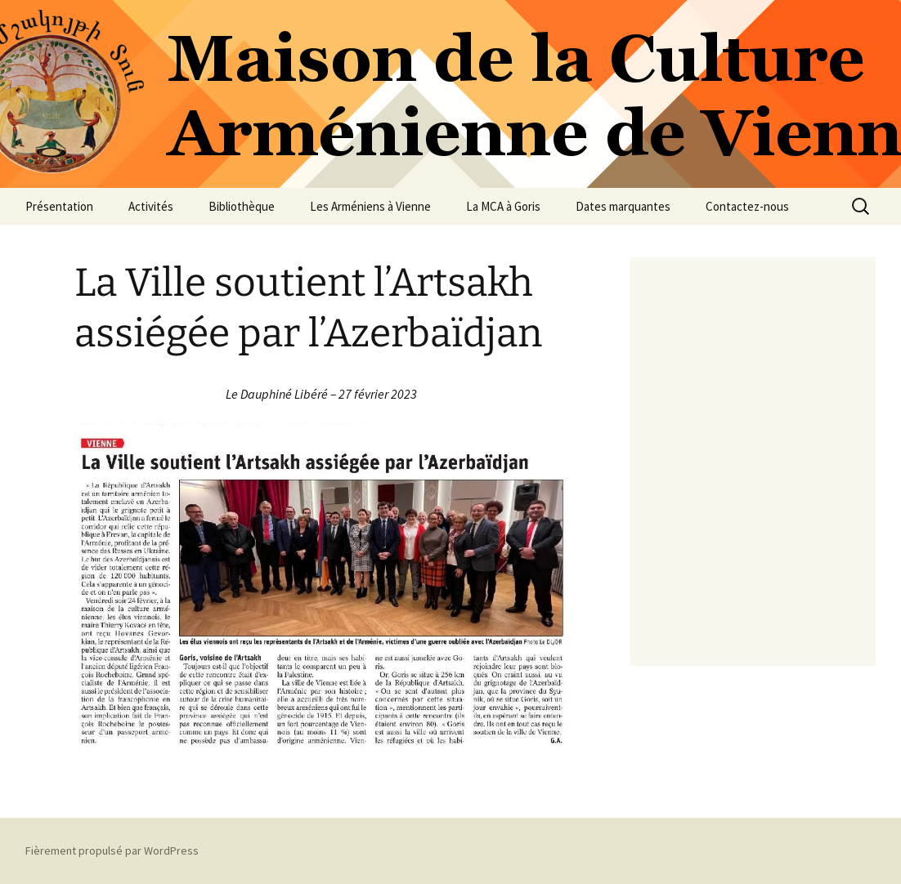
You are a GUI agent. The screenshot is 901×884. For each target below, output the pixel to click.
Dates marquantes (623, 206)
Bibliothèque (241, 206)
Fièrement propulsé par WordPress (112, 850)
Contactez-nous (747, 206)
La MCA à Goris (503, 206)
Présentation (59, 206)
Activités (150, 206)
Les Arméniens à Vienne (370, 206)
